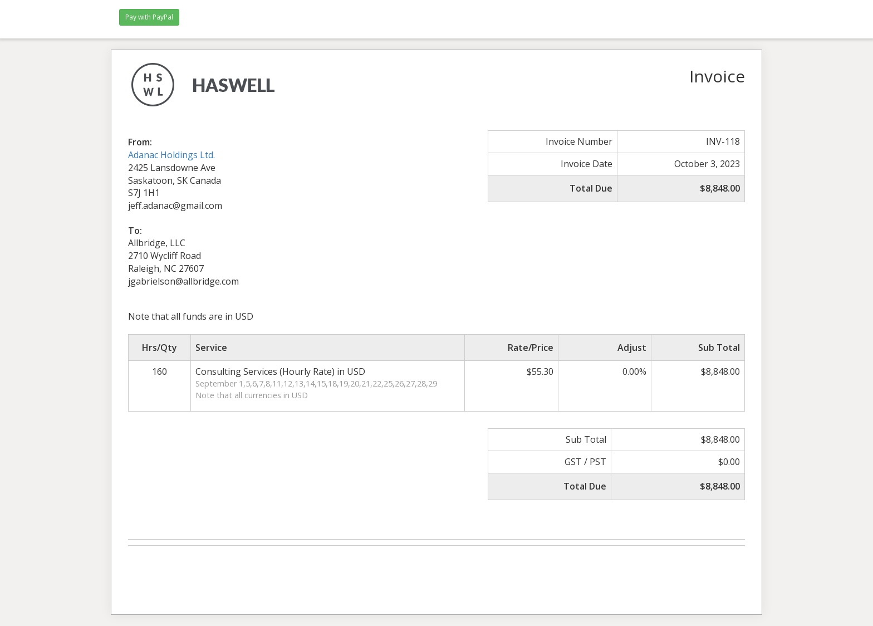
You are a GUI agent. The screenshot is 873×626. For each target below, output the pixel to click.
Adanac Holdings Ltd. (171, 155)
